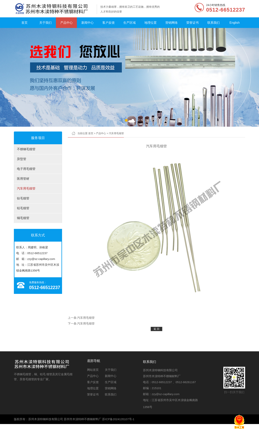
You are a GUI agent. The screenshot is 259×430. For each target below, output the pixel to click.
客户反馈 (108, 22)
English (235, 22)
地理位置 (150, 22)
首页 (24, 22)
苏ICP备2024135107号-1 (118, 419)
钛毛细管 (23, 198)
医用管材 (23, 178)
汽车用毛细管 (26, 188)
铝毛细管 (23, 208)
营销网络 (171, 22)
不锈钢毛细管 (26, 149)
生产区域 (129, 22)
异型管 (21, 159)
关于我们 (45, 22)
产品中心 (66, 22)
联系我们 (213, 22)
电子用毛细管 (26, 168)
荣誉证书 (192, 22)
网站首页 (93, 369)
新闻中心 (87, 22)
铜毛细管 (23, 218)
